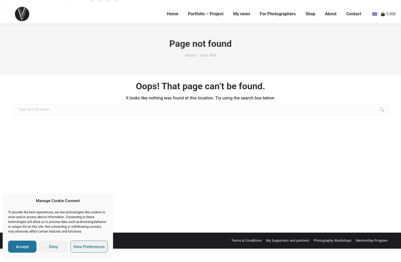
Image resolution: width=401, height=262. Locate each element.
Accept (22, 246)
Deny (53, 246)
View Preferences (89, 246)
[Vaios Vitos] (22, 24)
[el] (374, 24)
